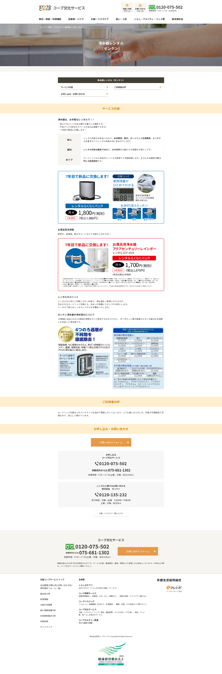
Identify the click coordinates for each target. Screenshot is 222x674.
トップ (43, 27)
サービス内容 (67, 87)
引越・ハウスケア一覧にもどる (111, 513)
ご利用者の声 (120, 87)
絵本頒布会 (177, 19)
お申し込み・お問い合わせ (73, 94)
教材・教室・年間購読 (50, 19)
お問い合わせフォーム (140, 10)
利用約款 (44, 621)
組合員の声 (45, 593)
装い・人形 (121, 19)
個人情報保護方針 (48, 610)
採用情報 (44, 599)
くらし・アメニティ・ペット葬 (149, 19)
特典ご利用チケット (127, 10)
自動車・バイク (76, 19)
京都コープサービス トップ (52, 579)
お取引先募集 (46, 604)
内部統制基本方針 (48, 615)
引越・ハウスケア (100, 19)
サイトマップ (46, 626)
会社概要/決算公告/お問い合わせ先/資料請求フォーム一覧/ (56, 587)
